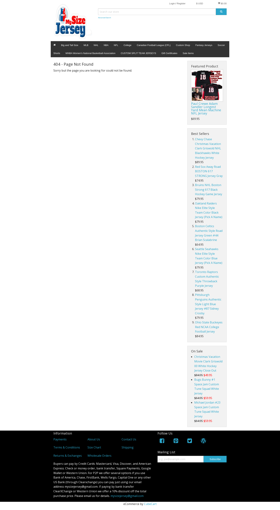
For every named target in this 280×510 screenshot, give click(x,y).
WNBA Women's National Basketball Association (91, 53)
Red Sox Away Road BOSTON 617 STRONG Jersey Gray (209, 171)
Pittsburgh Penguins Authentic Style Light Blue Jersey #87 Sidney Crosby (208, 304)
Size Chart (94, 447)
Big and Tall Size (69, 45)
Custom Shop (183, 45)
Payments (60, 439)
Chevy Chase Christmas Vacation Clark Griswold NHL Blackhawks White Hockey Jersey (208, 148)
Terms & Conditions (66, 447)
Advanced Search (104, 17)
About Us (94, 439)
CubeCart (150, 504)
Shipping (128, 447)
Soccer (221, 45)
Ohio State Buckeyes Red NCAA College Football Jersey (208, 326)
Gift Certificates (169, 53)
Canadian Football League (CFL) (154, 45)
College (127, 45)
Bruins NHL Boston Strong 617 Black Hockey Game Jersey (208, 189)
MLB (86, 45)
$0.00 (222, 3)
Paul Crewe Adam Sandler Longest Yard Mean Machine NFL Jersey (206, 108)
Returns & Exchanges (67, 456)
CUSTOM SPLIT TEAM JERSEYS (138, 53)
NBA (106, 45)
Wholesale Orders (99, 456)
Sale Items (188, 53)
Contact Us (129, 439)
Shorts (56, 53)
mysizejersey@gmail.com (127, 496)
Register (181, 3)
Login (172, 3)
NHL (96, 45)
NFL (116, 45)
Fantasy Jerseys (203, 45)
